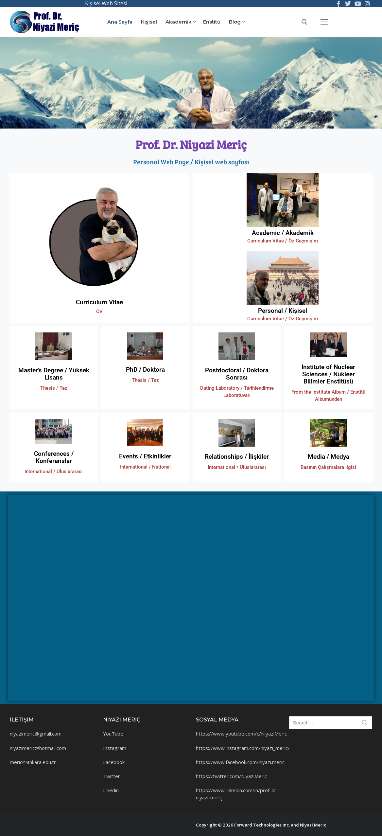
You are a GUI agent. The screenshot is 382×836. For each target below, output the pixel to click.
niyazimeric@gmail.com (35, 733)
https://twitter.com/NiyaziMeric (231, 776)
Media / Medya (328, 456)
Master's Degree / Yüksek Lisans (53, 373)
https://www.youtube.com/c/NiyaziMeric (241, 733)
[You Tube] (357, 3)
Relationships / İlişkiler (237, 456)
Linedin (111, 790)
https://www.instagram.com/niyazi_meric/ (243, 748)
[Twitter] (348, 3)
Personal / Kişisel (282, 310)
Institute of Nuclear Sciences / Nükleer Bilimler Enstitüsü (328, 374)
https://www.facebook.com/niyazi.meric (240, 762)
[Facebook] (338, 3)
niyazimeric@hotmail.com (38, 748)
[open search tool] (304, 22)
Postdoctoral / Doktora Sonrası (237, 373)
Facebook (114, 762)
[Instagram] (367, 3)
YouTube (113, 733)
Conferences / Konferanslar (54, 457)
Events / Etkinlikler (145, 456)
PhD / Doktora (145, 369)
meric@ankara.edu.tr (33, 762)
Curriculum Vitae (99, 302)
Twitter (111, 776)
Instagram (114, 748)
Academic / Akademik (283, 233)
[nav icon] (324, 21)
